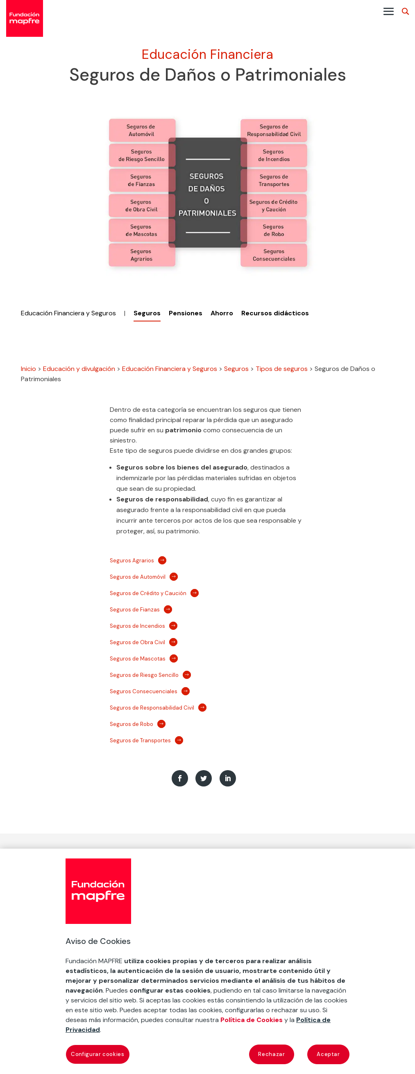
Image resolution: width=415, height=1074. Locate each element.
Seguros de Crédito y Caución (148, 593)
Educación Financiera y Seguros (68, 313)
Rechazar (271, 1054)
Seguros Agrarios (132, 560)
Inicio (28, 368)
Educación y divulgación (79, 368)
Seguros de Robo (131, 724)
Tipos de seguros (282, 368)
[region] (207, 961)
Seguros (236, 368)
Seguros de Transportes (140, 740)
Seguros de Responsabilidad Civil (152, 707)
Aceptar (328, 1054)
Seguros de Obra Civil (137, 642)
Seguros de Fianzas (135, 609)
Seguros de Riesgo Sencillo (144, 675)
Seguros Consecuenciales (143, 691)
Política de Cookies (251, 1020)
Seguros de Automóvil (138, 576)
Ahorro (222, 313)
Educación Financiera (207, 54)
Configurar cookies (98, 1054)
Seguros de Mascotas (138, 658)
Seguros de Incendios (137, 625)
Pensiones (185, 313)
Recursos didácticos (275, 313)
